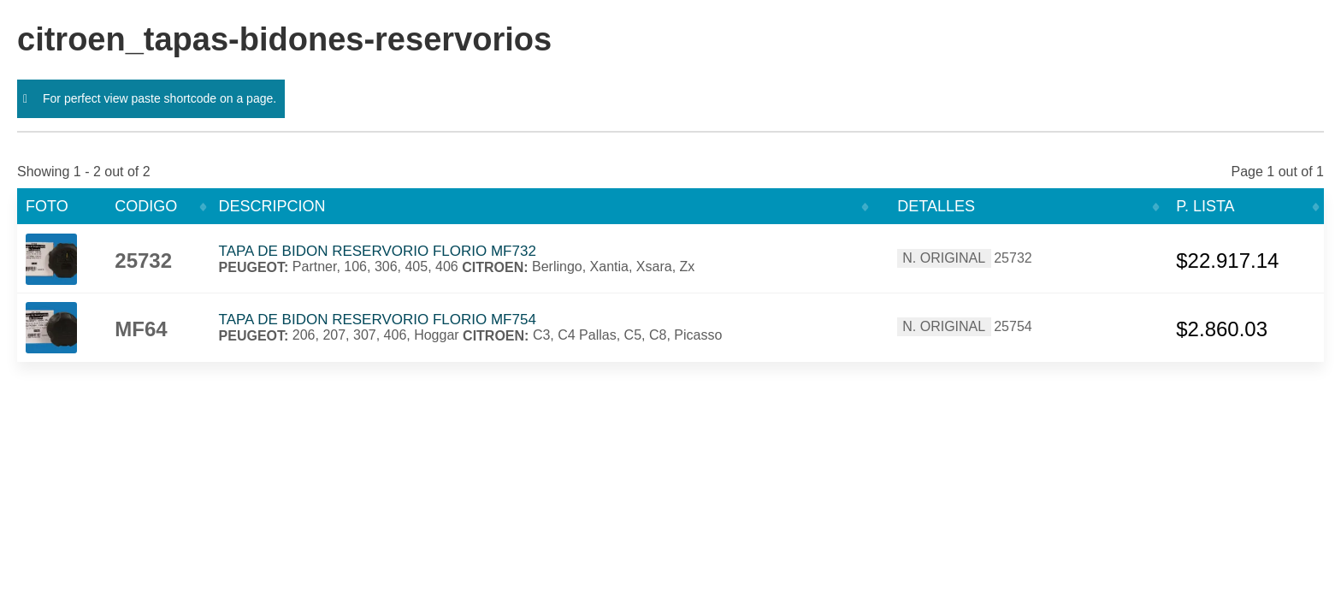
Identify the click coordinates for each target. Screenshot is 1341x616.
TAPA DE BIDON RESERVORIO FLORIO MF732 (377, 251)
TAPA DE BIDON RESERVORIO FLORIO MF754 (377, 319)
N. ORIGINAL (943, 258)
